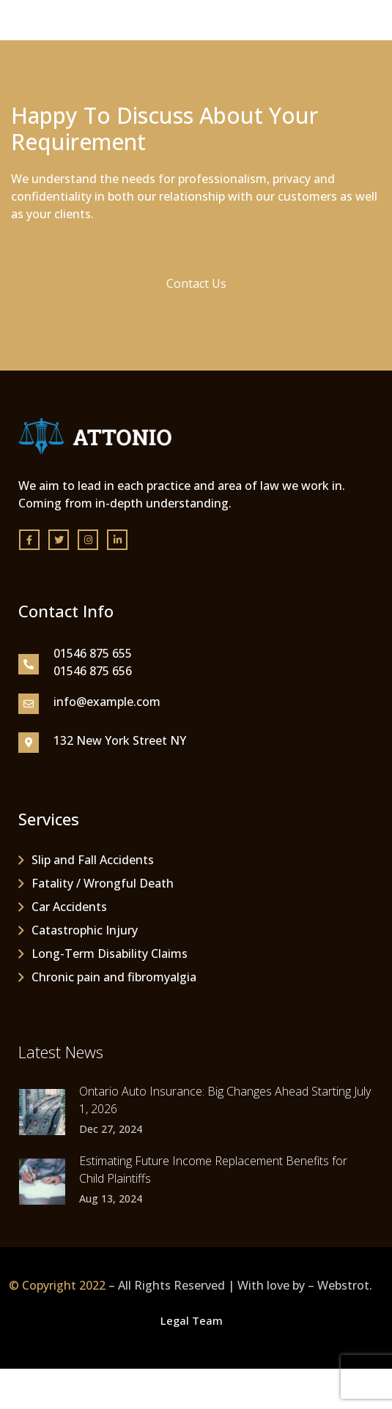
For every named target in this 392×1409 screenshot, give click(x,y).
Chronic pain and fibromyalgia (114, 977)
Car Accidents (69, 907)
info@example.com (106, 702)
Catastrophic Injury (85, 930)
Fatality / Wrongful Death (103, 883)
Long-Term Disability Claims (110, 953)
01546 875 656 (92, 671)
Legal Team (191, 1320)
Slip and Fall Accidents (93, 860)
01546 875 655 (92, 653)
